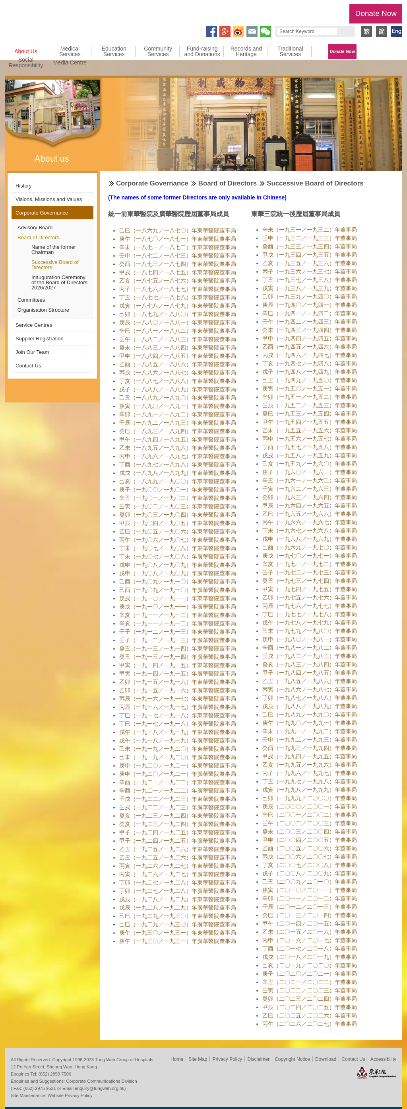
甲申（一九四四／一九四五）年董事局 (309, 338)
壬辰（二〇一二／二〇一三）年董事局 (309, 907)
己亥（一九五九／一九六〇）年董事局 (309, 464)
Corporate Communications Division (101, 1081)
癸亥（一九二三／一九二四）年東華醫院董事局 (177, 815)
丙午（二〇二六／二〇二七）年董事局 (309, 1024)
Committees (31, 300)
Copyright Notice (292, 1059)
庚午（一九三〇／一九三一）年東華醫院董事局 (177, 932)
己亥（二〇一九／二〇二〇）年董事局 (309, 965)
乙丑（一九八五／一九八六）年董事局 (309, 681)
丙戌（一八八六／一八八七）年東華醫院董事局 (177, 372)
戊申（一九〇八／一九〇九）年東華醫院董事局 (177, 565)
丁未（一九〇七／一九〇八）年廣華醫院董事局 (177, 556)
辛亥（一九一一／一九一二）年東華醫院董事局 (177, 615)
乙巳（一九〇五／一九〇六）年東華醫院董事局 (177, 531)
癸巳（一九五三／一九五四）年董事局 (309, 413)
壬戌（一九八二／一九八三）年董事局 (309, 656)
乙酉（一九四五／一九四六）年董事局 (309, 347)
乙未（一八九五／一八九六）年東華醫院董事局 (177, 448)
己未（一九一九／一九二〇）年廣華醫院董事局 (177, 757)
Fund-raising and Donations (202, 51)
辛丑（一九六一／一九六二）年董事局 (309, 480)
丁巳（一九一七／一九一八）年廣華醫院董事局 (177, 723)
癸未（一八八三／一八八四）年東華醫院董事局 (177, 347)
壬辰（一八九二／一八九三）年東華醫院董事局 (177, 423)
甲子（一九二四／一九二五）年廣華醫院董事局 (177, 841)
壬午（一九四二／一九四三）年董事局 (309, 321)
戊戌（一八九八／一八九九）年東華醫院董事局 (177, 473)
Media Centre (70, 62)
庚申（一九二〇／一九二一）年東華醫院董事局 (177, 765)
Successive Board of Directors (55, 265)
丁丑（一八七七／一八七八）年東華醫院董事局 (177, 297)
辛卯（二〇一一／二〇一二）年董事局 (309, 898)
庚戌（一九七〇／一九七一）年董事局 (309, 556)
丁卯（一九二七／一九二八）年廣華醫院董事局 (177, 891)
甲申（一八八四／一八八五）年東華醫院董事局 (177, 356)
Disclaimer (258, 1059)
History (23, 186)
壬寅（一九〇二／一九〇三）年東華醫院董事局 (177, 506)
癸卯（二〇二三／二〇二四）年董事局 (309, 999)
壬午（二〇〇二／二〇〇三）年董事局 (309, 823)
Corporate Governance (42, 213)
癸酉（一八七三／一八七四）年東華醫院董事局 (177, 264)
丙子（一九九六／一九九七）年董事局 (309, 773)
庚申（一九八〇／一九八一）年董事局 (309, 639)
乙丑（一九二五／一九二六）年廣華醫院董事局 (177, 857)
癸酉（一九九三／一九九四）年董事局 (309, 748)
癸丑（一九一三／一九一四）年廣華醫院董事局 (177, 657)
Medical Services (70, 51)
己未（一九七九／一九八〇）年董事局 (309, 631)
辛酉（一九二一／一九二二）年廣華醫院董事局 (177, 790)
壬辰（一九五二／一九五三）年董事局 (309, 405)
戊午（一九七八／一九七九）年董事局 (309, 622)
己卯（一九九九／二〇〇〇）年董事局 (309, 798)
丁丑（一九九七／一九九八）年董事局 (309, 781)
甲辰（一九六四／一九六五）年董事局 (309, 505)
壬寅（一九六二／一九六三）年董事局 (309, 489)
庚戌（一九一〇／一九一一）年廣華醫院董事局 (177, 606)
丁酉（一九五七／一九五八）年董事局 (309, 447)
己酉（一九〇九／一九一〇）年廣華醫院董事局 (177, 590)
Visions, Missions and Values (49, 199)
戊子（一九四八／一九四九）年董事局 (309, 372)
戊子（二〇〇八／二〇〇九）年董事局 (309, 873)
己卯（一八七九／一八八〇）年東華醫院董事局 (177, 314)
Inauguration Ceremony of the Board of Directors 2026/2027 (59, 282)
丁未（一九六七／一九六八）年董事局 (309, 530)
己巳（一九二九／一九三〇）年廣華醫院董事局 (177, 924)
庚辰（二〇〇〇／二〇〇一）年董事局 (309, 806)
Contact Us (28, 366)
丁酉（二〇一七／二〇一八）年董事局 (309, 948)
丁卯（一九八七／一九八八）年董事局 (309, 698)
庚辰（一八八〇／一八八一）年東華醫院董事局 (177, 322)
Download (325, 1059)
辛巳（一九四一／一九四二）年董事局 (309, 313)
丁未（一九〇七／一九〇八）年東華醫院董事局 (177, 548)
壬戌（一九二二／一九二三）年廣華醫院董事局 (177, 807)
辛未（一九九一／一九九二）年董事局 (309, 731)
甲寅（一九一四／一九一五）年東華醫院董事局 (177, 665)
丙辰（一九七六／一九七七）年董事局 (309, 606)
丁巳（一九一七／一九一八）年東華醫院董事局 (177, 715)
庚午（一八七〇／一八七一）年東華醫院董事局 (177, 239)
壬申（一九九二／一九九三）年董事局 (309, 739)
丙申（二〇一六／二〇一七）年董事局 (309, 940)
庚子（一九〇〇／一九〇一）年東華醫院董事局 (177, 489)
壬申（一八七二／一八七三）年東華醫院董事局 (177, 255)
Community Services (158, 51)
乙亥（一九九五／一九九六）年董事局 (309, 764)
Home (177, 1059)
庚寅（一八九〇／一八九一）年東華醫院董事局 (177, 406)
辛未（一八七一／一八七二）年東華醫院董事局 (177, 247)
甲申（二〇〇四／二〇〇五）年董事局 (309, 840)
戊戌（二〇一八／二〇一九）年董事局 (309, 957)
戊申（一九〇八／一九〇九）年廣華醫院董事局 (177, 573)
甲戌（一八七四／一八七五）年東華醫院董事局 (177, 272)
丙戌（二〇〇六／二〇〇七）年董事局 (309, 856)
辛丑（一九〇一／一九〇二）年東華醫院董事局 (177, 498)
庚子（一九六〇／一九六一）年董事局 (309, 472)
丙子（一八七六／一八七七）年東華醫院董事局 (177, 289)
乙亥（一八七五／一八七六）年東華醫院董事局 (177, 280)
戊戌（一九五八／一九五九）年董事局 (309, 455)
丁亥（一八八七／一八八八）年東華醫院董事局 (177, 381)
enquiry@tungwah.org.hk (99, 1088)
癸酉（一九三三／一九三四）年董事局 (309, 246)
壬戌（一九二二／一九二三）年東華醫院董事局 (177, 799)
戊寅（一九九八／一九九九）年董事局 (309, 790)
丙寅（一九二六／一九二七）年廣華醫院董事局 (177, 874)
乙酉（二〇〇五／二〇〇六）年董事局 (309, 848)
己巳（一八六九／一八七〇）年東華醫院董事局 (177, 230)
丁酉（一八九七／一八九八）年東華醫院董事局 (177, 464)
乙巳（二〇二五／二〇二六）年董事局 (309, 1015)
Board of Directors (38, 237)
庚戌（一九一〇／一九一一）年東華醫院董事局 (177, 598)
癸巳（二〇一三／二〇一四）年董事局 (309, 915)
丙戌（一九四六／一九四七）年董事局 (309, 355)
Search (345, 31)
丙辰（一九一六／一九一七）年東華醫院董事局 (177, 698)
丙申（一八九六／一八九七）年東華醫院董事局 (177, 456)
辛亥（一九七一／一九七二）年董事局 (309, 564)
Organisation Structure (43, 310)
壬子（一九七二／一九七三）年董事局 (309, 572)
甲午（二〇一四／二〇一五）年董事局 (309, 923)
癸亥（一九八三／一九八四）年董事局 (309, 664)
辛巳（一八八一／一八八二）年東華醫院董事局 (177, 331)
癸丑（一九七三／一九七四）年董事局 (309, 581)
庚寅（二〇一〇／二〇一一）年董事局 (309, 890)
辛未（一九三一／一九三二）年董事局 (309, 229)
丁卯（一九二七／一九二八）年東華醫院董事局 (177, 882)
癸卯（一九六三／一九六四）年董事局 (309, 497)
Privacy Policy (227, 1059)
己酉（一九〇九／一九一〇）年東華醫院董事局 (177, 581)
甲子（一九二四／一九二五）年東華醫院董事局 (177, 832)
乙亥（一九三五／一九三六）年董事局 (309, 263)
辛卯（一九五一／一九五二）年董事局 (309, 397)
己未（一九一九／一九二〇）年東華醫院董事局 (177, 749)
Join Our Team (32, 352)
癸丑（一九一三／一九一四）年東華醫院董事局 (177, 648)
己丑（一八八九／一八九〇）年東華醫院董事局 (177, 397)
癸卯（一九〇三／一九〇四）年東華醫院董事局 (177, 515)
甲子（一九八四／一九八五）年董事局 (309, 673)
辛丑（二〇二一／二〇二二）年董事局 (309, 982)
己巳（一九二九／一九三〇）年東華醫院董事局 (177, 916)
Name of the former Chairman (53, 249)
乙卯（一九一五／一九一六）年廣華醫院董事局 (177, 690)
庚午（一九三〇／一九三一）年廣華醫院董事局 (177, 941)
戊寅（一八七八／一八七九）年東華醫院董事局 (177, 306)
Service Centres (34, 325)
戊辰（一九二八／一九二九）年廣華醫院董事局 (177, 907)
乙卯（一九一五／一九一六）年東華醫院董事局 (177, 682)
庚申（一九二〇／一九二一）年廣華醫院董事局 (177, 774)
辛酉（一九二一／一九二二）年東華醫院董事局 (177, 782)
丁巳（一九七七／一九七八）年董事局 (309, 614)
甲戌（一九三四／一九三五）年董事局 (309, 255)
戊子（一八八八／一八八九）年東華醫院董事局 (177, 389)
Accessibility (383, 1059)
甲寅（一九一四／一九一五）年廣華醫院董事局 (177, 673)
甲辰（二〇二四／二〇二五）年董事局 (309, 1007)
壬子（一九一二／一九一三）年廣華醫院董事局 (177, 640)
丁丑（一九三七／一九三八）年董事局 (309, 280)
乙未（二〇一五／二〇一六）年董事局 (309, 932)
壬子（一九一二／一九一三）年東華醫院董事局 (177, 632)
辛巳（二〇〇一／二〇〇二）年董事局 (309, 815)
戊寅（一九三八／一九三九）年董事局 (309, 288)
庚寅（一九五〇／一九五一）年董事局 (309, 388)
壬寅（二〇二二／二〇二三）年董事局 (309, 990)
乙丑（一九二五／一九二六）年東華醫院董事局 (177, 849)
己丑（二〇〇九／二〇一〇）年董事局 (309, 882)
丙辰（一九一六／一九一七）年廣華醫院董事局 (177, 707)
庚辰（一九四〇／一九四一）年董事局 (309, 305)
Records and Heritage (246, 51)
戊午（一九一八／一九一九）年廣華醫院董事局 (177, 740)
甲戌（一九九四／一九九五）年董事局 (309, 756)
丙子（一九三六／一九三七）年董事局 (309, 271)
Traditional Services (290, 51)
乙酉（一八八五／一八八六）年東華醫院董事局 (177, 364)
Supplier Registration (40, 339)
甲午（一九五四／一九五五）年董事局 (309, 422)
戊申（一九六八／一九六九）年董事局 (309, 539)
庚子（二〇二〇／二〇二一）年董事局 (309, 973)
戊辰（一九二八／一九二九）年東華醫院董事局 (177, 899)
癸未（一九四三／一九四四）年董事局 (309, 330)
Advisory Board (34, 227)
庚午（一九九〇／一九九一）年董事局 (309, 723)
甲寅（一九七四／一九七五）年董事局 (309, 589)
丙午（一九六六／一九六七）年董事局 (309, 522)
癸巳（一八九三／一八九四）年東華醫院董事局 (177, 431)
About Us (25, 51)
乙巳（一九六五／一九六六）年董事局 (309, 514)
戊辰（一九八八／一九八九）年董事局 (309, 706)
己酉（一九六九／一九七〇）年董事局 (309, 547)
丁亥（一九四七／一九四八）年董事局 (309, 363)
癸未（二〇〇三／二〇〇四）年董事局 (309, 831)
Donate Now (376, 13)
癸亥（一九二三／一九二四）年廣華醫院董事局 (177, 824)
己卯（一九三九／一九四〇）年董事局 (309, 296)
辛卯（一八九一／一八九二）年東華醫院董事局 (177, 414)
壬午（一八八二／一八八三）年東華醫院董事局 (177, 339)
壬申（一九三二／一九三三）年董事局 (309, 238)
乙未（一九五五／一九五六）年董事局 (309, 430)
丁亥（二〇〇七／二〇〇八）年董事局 (309, 865)
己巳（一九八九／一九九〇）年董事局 (309, 714)
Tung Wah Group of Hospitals (33, 14)
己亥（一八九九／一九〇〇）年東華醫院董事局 (177, 481)
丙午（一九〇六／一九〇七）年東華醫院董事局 (177, 540)
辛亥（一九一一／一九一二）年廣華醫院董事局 (177, 623)
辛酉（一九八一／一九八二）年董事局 (309, 647)
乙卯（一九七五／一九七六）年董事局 (309, 597)
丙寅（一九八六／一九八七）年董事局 (309, 689)
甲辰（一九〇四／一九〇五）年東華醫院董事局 (177, 523)
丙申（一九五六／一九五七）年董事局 (309, 438)
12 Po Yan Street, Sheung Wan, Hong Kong (54, 1066)
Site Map (197, 1059)
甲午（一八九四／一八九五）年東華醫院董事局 (177, 439)
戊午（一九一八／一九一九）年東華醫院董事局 (177, 732)
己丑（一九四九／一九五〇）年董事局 (309, 380)
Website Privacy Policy (70, 1095)
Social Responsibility (26, 62)
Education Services (114, 51)
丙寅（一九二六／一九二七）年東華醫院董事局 (177, 866)
